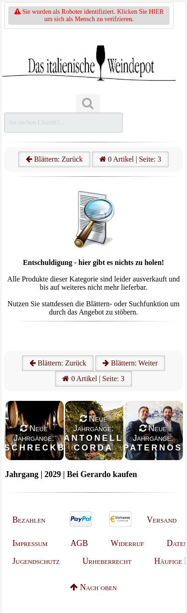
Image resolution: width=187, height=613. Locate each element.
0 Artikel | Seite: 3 (130, 159)
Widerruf (127, 543)
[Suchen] (88, 103)
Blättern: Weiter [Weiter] (130, 363)
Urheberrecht (107, 561)
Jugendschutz (36, 561)
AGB (79, 543)
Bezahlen (28, 519)
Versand (161, 519)
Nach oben (93, 587)
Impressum (30, 543)
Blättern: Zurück (54, 159)
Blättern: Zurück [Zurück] (57, 363)
